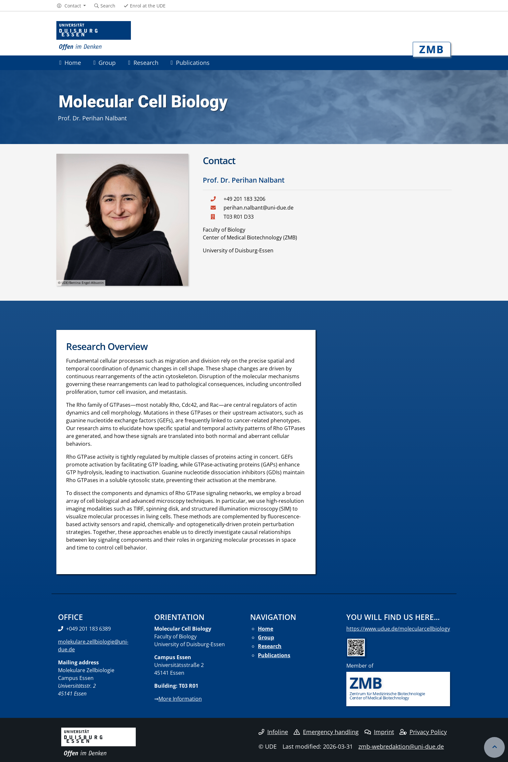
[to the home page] (93, 36)
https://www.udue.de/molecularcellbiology (398, 628)
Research (143, 62)
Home (70, 62)
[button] (71, 5)
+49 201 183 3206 (244, 198)
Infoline (273, 732)
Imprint (379, 732)
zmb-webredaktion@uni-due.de (401, 746)
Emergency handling (326, 732)
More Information (180, 698)
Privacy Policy (423, 732)
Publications (190, 62)
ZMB (431, 49)
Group (104, 62)
